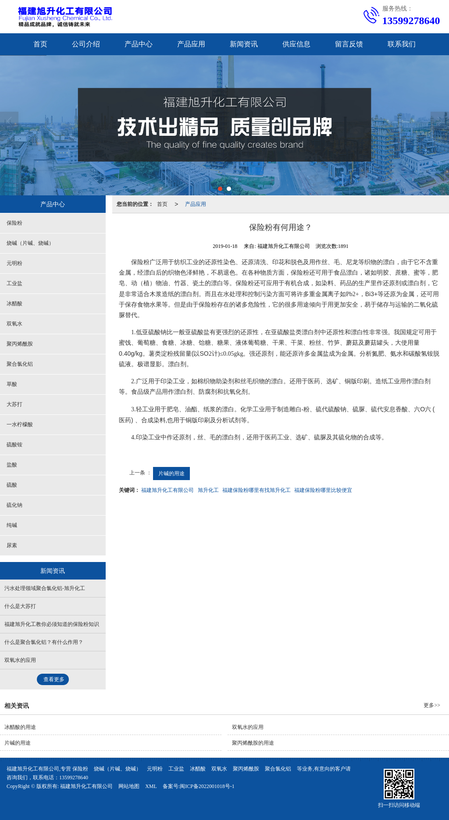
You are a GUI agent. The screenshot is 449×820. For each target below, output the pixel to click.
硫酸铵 (14, 445)
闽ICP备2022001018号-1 (207, 786)
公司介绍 (86, 44)
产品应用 (191, 44)
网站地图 (128, 786)
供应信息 (296, 44)
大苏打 (14, 404)
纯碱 (12, 525)
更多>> (432, 705)
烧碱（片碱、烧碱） (30, 243)
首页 (40, 44)
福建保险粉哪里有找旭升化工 (256, 490)
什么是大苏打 (20, 606)
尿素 (12, 545)
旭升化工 (208, 490)
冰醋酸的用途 (20, 727)
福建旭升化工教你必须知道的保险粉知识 (51, 624)
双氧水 (14, 324)
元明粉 (14, 263)
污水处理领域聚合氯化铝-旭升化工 (44, 588)
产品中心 (139, 44)
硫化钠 (14, 505)
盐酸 (12, 465)
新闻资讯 (244, 44)
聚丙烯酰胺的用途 (253, 743)
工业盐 (14, 283)
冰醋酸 (14, 303)
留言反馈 (349, 44)
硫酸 (12, 485)
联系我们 (402, 44)
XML (151, 786)
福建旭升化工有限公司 (167, 490)
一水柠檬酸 (20, 424)
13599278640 (73, 777)
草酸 (12, 384)
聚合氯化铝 (20, 364)
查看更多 (53, 679)
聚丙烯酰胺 (20, 344)
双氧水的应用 (20, 660)
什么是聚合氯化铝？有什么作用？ (43, 642)
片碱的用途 (171, 473)
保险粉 (14, 223)
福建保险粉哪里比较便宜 (323, 490)
